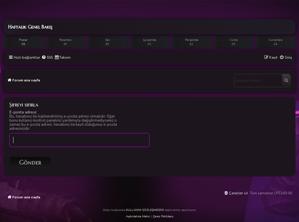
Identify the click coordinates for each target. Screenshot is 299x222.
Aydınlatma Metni (138, 216)
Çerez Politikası (163, 216)
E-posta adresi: (23, 112)
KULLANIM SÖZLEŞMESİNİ (145, 210)
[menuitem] (47, 58)
